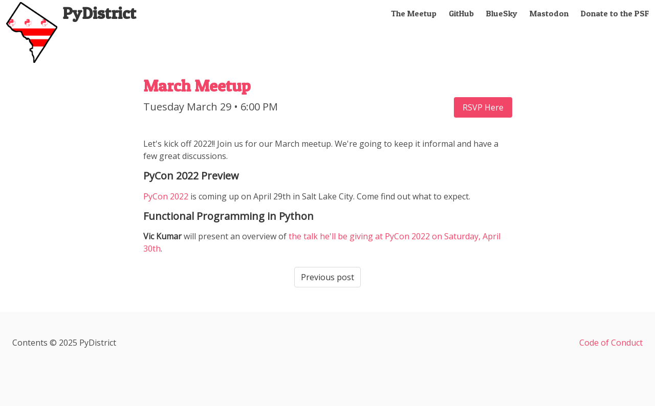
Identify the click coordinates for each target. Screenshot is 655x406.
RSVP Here (483, 107)
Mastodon (549, 13)
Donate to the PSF (615, 13)
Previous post (327, 277)
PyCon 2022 (165, 196)
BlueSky (501, 13)
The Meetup (413, 13)
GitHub (461, 13)
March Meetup (196, 86)
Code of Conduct (611, 342)
